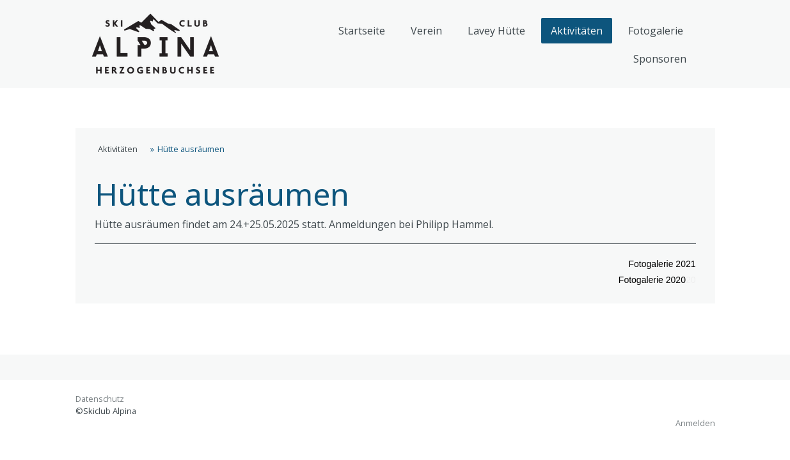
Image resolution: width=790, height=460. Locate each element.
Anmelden (695, 423)
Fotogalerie (655, 31)
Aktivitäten (577, 31)
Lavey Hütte (496, 31)
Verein (426, 31)
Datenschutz (99, 398)
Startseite (361, 31)
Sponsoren (659, 59)
